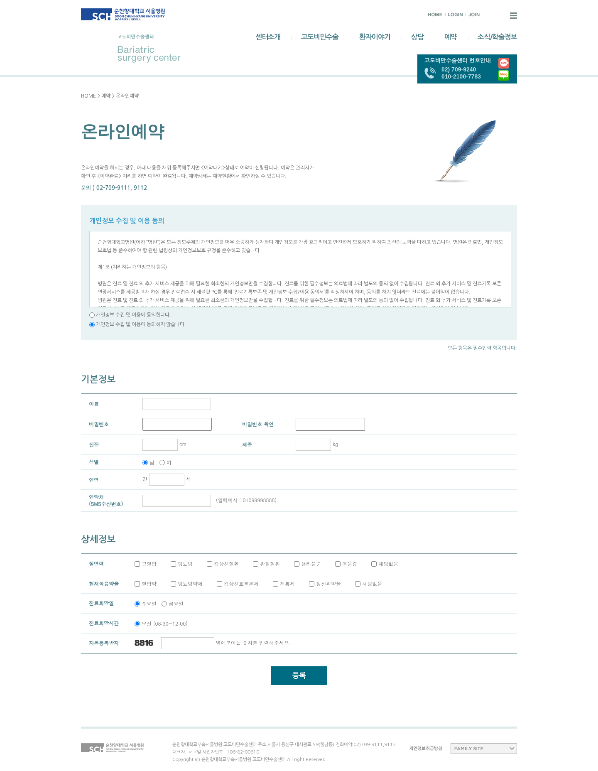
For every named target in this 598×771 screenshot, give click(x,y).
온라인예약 (127, 95)
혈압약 (149, 583)
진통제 (287, 583)
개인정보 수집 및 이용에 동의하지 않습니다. (140, 324)
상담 (417, 37)
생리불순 (311, 563)
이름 (94, 403)
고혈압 (149, 563)
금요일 (176, 603)
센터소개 (267, 37)
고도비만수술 (319, 37)
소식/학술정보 (497, 37)
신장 (94, 444)
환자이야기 (374, 37)
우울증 (349, 563)
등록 (299, 675)
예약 (450, 37)
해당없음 (388, 563)
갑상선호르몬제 (241, 583)
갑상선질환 (226, 563)
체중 (247, 444)
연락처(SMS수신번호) (106, 500)
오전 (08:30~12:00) (165, 623)
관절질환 (270, 563)
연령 (94, 479)
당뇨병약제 (190, 583)
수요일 (149, 603)
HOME (88, 95)
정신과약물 (328, 583)
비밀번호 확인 (258, 423)
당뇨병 (185, 563)
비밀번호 (99, 423)
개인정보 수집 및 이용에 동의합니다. (133, 314)
